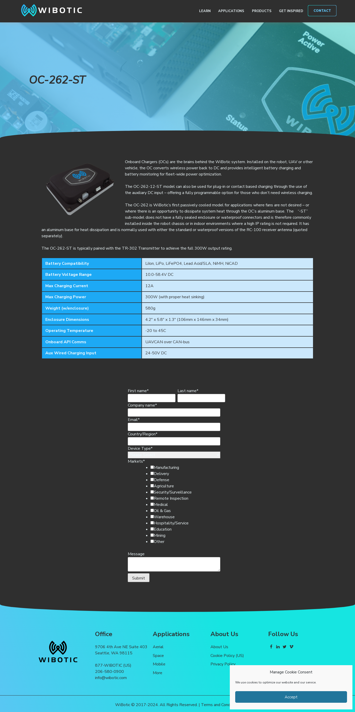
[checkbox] (182, 504)
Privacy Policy (222, 664)
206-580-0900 (109, 671)
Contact (322, 10)
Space (158, 655)
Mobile (159, 664)
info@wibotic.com (111, 678)
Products (262, 11)
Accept (291, 697)
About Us (219, 647)
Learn (205, 11)
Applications (231, 11)
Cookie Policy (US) (227, 655)
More (157, 673)
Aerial (158, 647)
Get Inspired (291, 11)
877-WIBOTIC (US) (113, 665)
